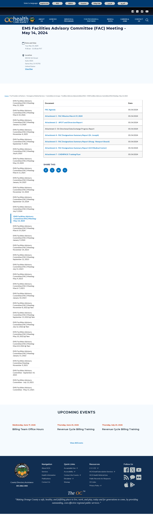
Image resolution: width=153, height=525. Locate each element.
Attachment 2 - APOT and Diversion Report (64, 122)
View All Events (76, 443)
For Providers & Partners (91, 20)
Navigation (47, 464)
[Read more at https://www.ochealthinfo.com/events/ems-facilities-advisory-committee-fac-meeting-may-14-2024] (65, 170)
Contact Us (139, 20)
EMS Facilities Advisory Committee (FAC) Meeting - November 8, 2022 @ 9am (24, 305)
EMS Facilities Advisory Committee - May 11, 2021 (23, 388)
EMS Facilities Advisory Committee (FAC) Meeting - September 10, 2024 (24, 199)
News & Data (110, 20)
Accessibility (69, 472)
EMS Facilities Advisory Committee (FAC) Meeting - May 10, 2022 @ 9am (24, 334)
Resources (94, 464)
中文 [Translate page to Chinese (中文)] (57, 3)
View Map (29, 69)
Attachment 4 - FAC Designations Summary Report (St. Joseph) (72, 135)
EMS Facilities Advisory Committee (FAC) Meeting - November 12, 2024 (24, 189)
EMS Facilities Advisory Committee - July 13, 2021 (23, 381)
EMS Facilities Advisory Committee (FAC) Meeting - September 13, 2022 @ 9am (24, 315)
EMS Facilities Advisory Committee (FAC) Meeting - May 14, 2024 (107, 96)
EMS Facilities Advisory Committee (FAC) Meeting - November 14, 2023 (24, 247)
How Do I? (53, 20)
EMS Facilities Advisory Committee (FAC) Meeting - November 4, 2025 (24, 132)
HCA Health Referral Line (98, 475)
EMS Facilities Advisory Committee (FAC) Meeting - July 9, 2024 (24, 209)
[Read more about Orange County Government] (76, 11)
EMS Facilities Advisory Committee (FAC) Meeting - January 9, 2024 (24, 237)
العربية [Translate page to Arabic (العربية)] (123, 3)
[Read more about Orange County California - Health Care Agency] (20, 19)
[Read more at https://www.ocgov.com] (22, 470)
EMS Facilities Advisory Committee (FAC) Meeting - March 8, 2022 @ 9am (24, 343)
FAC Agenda (50, 109)
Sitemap (67, 482)
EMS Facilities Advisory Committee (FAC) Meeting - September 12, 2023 (24, 257)
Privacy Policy (95, 485)
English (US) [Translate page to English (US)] (44, 3)
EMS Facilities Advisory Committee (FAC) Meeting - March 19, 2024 (24, 228)
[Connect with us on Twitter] (137, 11)
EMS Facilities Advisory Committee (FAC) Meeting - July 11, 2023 (24, 266)
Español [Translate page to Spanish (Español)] (83, 3)
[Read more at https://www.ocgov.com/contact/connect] (126, 469)
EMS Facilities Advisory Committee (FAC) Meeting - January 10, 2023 (24, 295)
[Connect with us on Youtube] (146, 11)
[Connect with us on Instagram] (142, 11)
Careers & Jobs (124, 20)
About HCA (46, 468)
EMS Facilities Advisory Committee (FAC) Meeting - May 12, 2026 (24, 103)
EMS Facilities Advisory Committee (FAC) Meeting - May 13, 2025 (24, 160)
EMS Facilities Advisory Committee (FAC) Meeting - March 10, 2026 (24, 112)
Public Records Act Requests (100, 479)
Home (7, 96)
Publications (46, 479)
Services (45, 472)
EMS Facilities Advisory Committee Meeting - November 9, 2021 (22, 363)
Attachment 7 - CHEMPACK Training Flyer (63, 154)
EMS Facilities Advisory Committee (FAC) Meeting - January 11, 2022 (24, 353)
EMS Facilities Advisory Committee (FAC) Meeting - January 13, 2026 (24, 122)
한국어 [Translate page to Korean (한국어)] (70, 3)
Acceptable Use (71, 468)
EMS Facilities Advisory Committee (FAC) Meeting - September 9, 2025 (24, 141)
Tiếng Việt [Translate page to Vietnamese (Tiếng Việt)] (96, 3)
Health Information (49, 475)
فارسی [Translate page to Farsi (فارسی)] (110, 3)
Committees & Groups (53, 96)
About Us (42, 20)
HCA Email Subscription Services (102, 472)
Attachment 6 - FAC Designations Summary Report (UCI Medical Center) (76, 148)
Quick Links (69, 464)
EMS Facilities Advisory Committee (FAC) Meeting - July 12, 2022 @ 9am (24, 324)
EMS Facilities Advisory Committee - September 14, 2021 (24, 372)
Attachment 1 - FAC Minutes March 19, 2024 (63, 116)
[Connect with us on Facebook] (133, 11)
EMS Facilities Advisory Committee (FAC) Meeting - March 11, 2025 (24, 170)
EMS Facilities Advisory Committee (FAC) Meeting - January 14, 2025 (24, 180)
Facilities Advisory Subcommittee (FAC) (74, 96)
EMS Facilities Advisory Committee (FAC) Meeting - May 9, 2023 (24, 276)
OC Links (92, 482)
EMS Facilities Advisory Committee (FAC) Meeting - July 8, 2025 (24, 151)
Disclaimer (69, 479)
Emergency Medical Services (36, 96)
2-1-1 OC (94, 468)
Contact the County (72, 475)
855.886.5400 (22, 486)
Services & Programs (68, 20)
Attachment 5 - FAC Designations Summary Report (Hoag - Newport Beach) (77, 141)
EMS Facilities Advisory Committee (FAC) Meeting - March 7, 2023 (24, 286)
